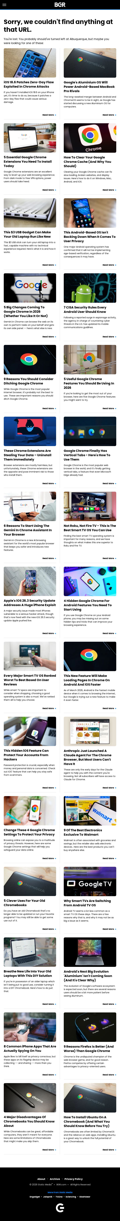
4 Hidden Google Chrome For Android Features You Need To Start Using (88, 605)
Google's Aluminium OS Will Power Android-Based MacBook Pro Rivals (89, 86)
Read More (48, 115)
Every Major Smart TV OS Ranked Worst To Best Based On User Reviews (30, 680)
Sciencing (71, 1196)
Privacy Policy (74, 1179)
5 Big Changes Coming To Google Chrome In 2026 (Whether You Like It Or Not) (26, 311)
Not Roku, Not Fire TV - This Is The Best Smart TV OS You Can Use (90, 528)
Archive (55, 1179)
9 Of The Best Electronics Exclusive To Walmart (83, 832)
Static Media (45, 1185)
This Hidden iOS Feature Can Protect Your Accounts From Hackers (26, 755)
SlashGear (84, 1196)
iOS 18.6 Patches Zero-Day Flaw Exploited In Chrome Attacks (29, 84)
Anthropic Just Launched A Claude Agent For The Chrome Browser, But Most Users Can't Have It (87, 757)
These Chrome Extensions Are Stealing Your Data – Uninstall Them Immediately (27, 455)
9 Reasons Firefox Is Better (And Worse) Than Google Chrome (89, 1049)
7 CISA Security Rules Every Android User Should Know (85, 309)
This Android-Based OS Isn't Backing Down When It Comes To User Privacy (90, 236)
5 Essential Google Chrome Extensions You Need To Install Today (28, 161)
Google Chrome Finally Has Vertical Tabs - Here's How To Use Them (87, 455)
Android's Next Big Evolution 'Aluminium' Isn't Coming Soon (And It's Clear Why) (88, 975)
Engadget (35, 1196)
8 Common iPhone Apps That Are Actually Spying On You (30, 1048)
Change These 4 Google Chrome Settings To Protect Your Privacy (29, 832)
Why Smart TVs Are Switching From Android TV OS (87, 903)
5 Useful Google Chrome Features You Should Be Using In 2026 (89, 383)
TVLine (59, 1196)
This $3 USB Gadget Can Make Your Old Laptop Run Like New (27, 234)
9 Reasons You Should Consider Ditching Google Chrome (28, 381)
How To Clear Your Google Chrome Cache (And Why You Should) (87, 161)
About (41, 1179)
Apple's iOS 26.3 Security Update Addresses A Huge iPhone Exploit (30, 603)
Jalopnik (47, 1196)
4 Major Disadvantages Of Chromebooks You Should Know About (29, 1121)
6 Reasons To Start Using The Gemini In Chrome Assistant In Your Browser (28, 530)
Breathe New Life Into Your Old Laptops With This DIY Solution (28, 973)
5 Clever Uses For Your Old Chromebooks (24, 903)
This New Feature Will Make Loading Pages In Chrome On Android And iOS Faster (87, 680)
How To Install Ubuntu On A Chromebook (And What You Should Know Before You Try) (87, 1121)
